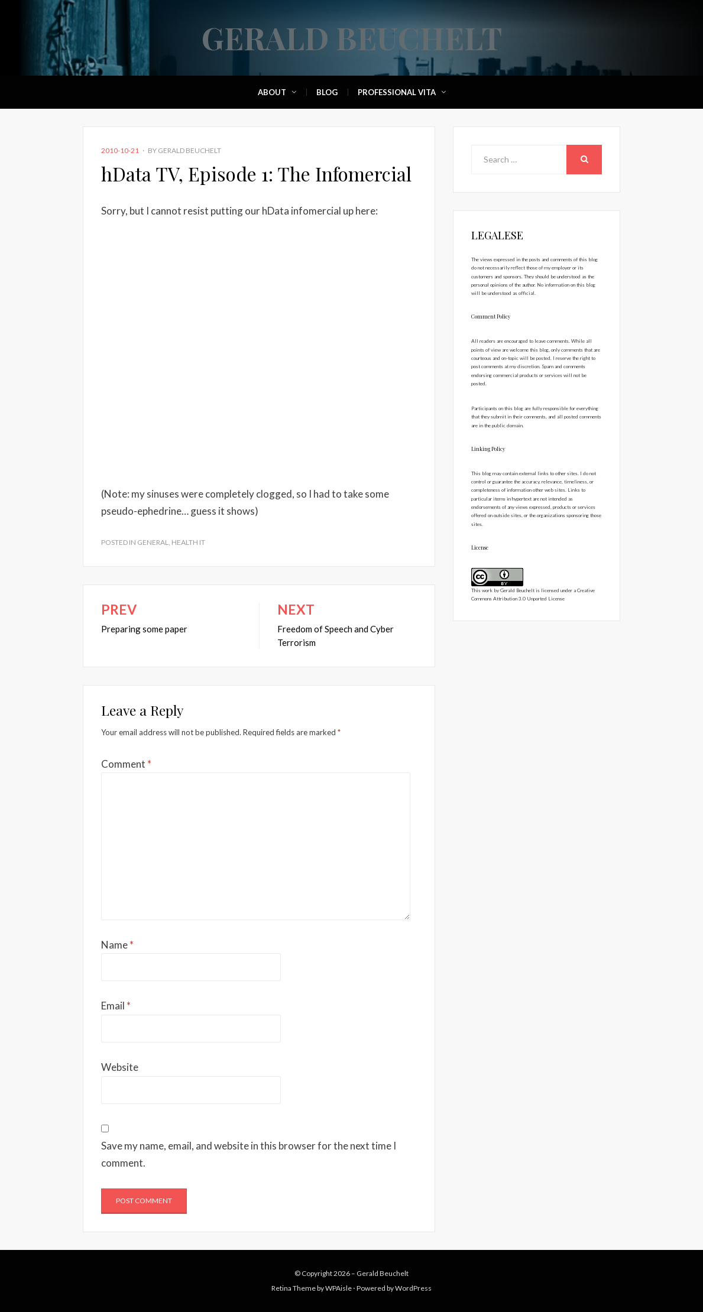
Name (117, 944)
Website (119, 1067)
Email (116, 1005)
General (153, 542)
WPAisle (338, 1288)
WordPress (413, 1288)
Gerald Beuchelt (352, 37)
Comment (126, 764)
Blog (327, 92)
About (272, 92)
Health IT (188, 542)
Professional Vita (397, 92)
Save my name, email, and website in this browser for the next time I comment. (248, 1154)
